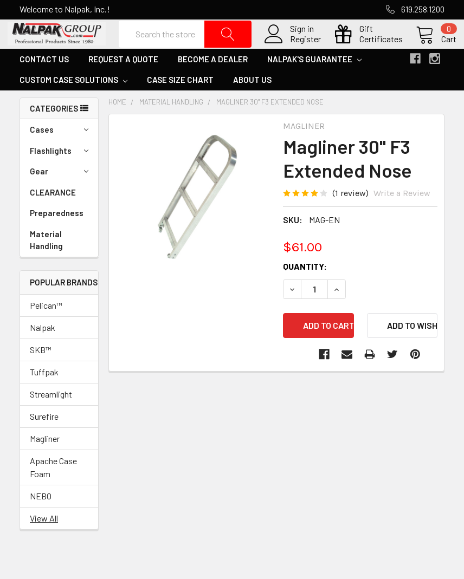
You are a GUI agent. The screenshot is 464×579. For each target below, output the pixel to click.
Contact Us (44, 83)
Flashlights (59, 174)
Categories (54, 132)
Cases (59, 153)
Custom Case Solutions (73, 103)
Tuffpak (44, 395)
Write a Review (401, 216)
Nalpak (42, 351)
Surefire (44, 439)
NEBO (40, 519)
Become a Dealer (213, 83)
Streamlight (51, 417)
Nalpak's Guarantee (314, 83)
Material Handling (46, 264)
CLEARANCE (53, 216)
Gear (59, 195)
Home (117, 125)
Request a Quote (123, 83)
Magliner (45, 462)
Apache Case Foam (53, 490)
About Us (252, 103)
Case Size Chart (180, 103)
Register (293, 51)
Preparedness (56, 237)
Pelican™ (46, 328)
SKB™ (40, 373)
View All (44, 541)
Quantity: (305, 289)
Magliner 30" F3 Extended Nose (270, 125)
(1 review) (350, 216)
